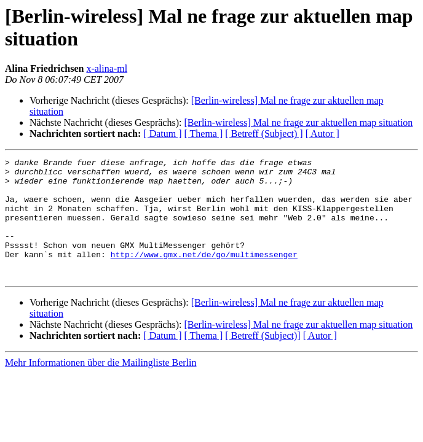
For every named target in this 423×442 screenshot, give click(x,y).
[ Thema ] (203, 133)
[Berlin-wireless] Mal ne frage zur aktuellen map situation (298, 122)
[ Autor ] (322, 133)
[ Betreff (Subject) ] (263, 133)
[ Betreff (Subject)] (262, 359)
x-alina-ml (106, 68)
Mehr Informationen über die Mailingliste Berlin (100, 386)
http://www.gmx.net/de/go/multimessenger (204, 274)
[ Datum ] (162, 133)
